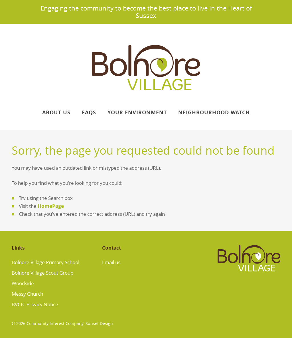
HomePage (51, 206)
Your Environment (137, 112)
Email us (111, 262)
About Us (56, 112)
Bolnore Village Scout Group (42, 272)
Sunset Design (99, 323)
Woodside (23, 283)
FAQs (89, 112)
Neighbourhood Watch (214, 112)
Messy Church (27, 294)
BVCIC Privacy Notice (35, 304)
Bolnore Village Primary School (45, 262)
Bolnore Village (146, 67)
